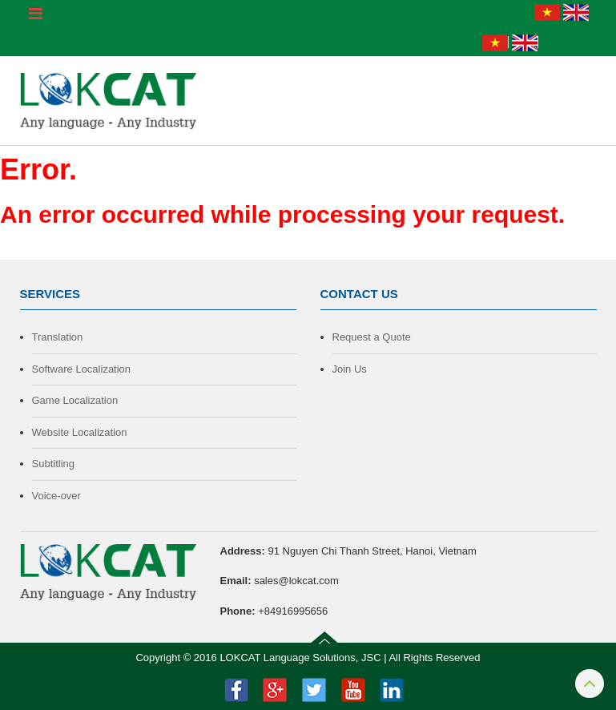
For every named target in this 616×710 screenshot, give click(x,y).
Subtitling (53, 464)
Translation (57, 337)
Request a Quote (371, 337)
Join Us (349, 369)
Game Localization (75, 400)
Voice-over (56, 496)
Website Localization (79, 432)
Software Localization (81, 369)
